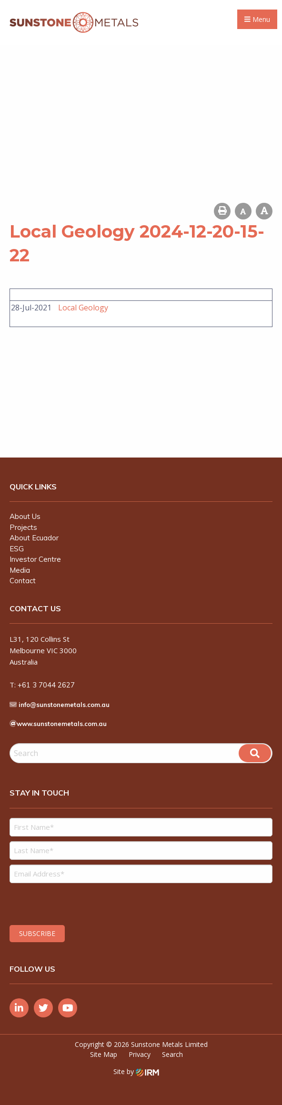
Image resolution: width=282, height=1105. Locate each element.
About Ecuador (34, 537)
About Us (25, 516)
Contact (23, 580)
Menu (257, 19)
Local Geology (83, 307)
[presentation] (67, 902)
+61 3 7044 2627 (46, 684)
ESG (17, 548)
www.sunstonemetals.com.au (62, 723)
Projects (23, 527)
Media (20, 570)
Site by (136, 1071)
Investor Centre (35, 559)
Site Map (103, 1054)
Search (172, 1054)
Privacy (140, 1054)
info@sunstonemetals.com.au (64, 704)
